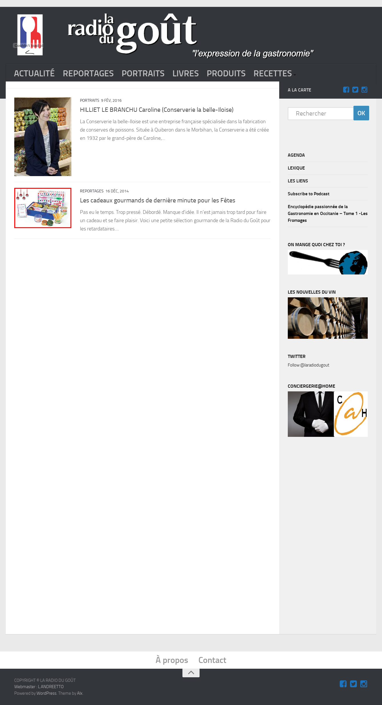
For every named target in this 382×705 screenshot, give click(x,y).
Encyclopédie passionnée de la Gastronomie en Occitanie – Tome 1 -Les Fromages (328, 213)
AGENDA (296, 155)
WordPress (47, 693)
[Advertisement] (330, 537)
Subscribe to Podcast (308, 193)
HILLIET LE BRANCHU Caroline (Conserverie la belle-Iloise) (157, 109)
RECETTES (273, 73)
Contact (212, 660)
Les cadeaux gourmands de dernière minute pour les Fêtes (157, 200)
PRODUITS (226, 73)
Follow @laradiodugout (308, 365)
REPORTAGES (88, 73)
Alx (80, 693)
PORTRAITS (143, 73)
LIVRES (185, 73)
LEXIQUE (296, 168)
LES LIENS (298, 181)
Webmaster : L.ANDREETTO (39, 686)
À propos (172, 660)
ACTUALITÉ (34, 73)
